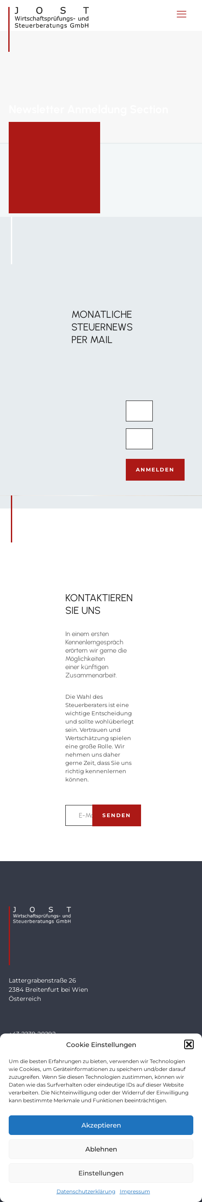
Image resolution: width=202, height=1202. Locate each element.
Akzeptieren (101, 1125)
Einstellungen (101, 1173)
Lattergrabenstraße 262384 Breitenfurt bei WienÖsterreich (48, 989)
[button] (189, 1044)
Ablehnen (101, 1149)
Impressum (135, 1191)
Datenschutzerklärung (86, 1191)
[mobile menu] (181, 14)
